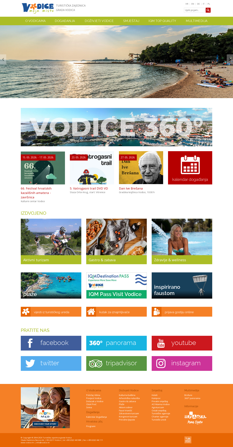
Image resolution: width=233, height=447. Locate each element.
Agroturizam (158, 407)
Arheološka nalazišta (129, 398)
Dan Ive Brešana (131, 188)
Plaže (121, 404)
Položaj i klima (93, 395)
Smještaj (157, 390)
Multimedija (191, 390)
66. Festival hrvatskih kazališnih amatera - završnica (36, 192)
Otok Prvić (91, 404)
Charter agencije (160, 416)
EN (192, 3)
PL (209, 3)
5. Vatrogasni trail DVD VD (89, 188)
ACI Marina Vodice (161, 404)
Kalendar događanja (96, 416)
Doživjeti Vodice (129, 390)
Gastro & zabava (127, 401)
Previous (3, 59)
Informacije (191, 406)
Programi (90, 426)
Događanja (65, 21)
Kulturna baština (127, 395)
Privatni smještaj (160, 401)
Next (230, 59)
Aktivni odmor (126, 407)
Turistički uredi (159, 419)
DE (198, 3)
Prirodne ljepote (127, 419)
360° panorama (192, 398)
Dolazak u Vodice (94, 401)
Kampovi (156, 398)
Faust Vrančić (125, 410)
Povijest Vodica (93, 398)
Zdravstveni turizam (129, 413)
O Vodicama (93, 390)
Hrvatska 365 (94, 421)
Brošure (188, 395)
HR (187, 3)
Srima (89, 407)
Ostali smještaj (159, 410)
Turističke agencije (161, 413)
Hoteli (154, 395)
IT (204, 3)
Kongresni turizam (128, 416)
